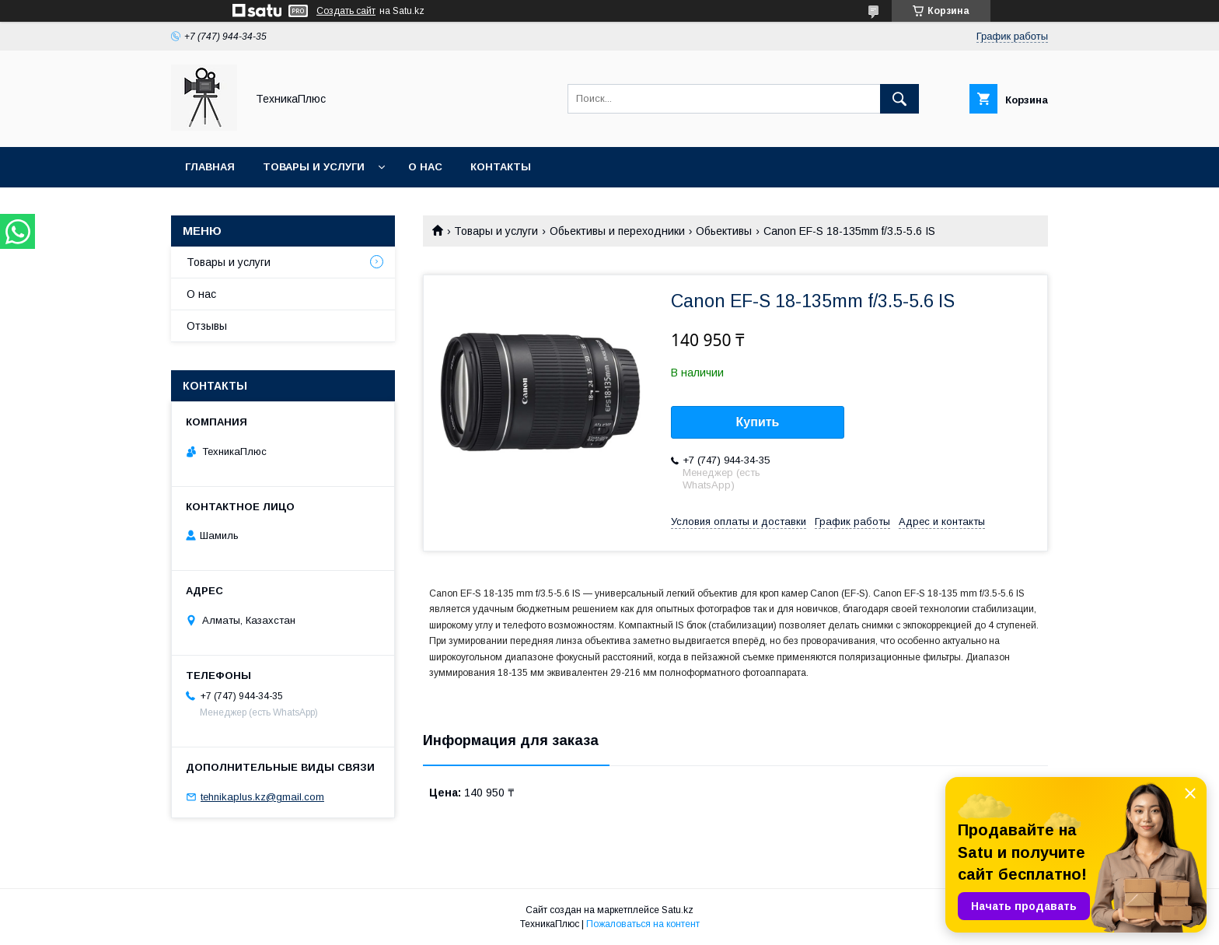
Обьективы (724, 231)
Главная (210, 167)
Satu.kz (677, 910)
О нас (425, 167)
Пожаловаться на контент (643, 924)
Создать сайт (345, 10)
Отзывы (207, 326)
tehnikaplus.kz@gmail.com (262, 797)
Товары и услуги (314, 167)
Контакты (500, 167)
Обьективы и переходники (617, 231)
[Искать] (899, 99)
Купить (758, 422)
